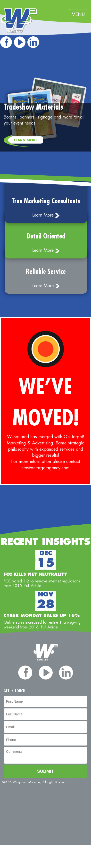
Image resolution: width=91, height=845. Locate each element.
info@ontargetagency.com (45, 468)
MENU (79, 15)
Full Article (33, 586)
